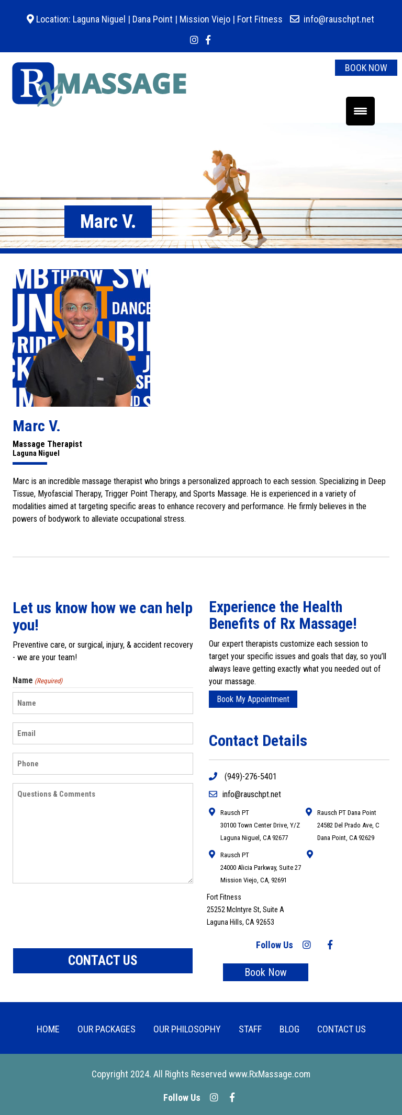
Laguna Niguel (98, 19)
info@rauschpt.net (339, 19)
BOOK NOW (366, 67)
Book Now (265, 972)
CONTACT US (341, 1029)
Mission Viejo (205, 19)
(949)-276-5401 (243, 776)
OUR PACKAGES (106, 1029)
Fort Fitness (260, 19)
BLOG (289, 1029)
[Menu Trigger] (360, 111)
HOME (48, 1029)
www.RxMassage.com (269, 1073)
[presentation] (92, 915)
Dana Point (152, 19)
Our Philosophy (187, 1029)
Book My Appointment (253, 699)
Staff (250, 1029)
